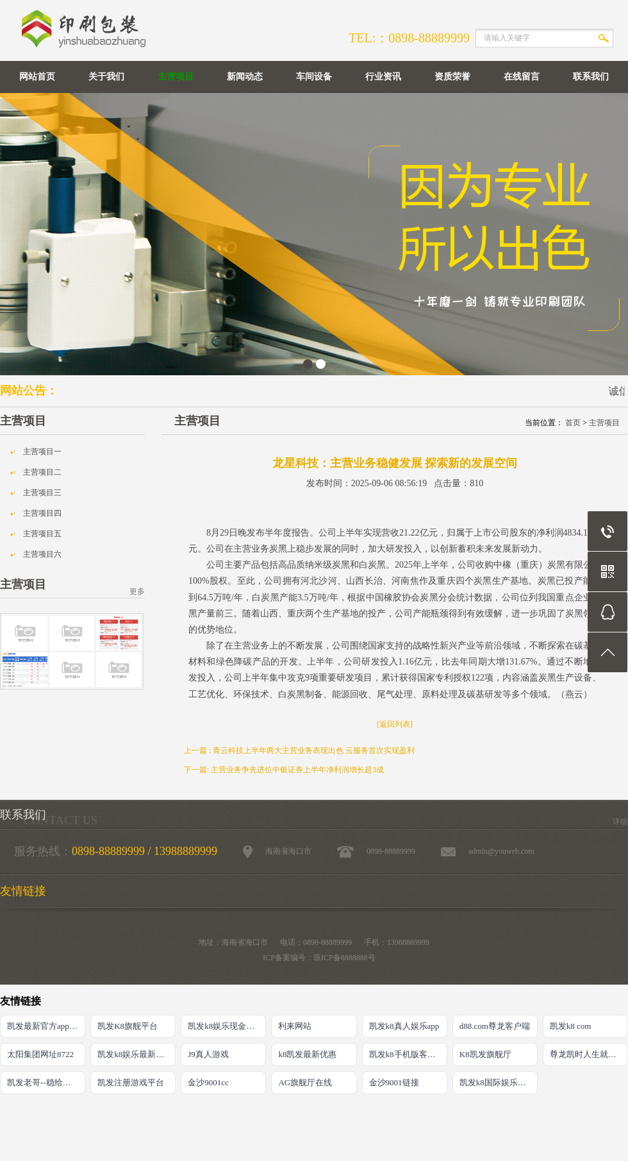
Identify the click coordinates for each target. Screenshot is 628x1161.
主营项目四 (42, 513)
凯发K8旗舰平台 (127, 1026)
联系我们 (591, 76)
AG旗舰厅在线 (305, 1082)
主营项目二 (42, 472)
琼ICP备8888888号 (344, 957)
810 (476, 483)
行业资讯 (383, 76)
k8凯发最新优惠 (307, 1054)
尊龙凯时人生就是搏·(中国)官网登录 (589, 1054)
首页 (573, 422)
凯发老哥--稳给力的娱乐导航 (46, 1082)
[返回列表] (395, 724)
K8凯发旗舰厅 (485, 1054)
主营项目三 (42, 492)
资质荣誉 (452, 76)
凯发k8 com (570, 1026)
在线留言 (522, 76)
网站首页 (37, 76)
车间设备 (314, 76)
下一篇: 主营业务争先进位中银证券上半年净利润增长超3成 (284, 769)
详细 (620, 821)
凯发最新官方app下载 (46, 1026)
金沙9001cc (208, 1082)
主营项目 (176, 76)
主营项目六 (42, 554)
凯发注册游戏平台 (130, 1082)
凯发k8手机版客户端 (406, 1054)
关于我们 (106, 76)
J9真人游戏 (208, 1054)
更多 (137, 591)
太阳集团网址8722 (40, 1054)
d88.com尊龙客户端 (494, 1026)
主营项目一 (42, 451)
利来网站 (294, 1026)
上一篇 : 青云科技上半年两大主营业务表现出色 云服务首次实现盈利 (299, 750)
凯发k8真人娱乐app (404, 1026)
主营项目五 (42, 533)
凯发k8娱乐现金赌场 (225, 1026)
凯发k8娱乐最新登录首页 (136, 1054)
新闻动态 (245, 76)
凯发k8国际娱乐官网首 (498, 1082)
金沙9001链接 (394, 1082)
